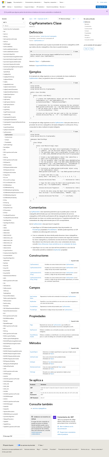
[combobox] (13, 22)
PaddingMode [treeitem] (7, 293)
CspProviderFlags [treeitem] (7, 145)
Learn (30, 19)
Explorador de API (42, 19)
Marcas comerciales (97, 449)
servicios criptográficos (39, 408)
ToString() (32, 372)
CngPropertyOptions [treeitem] (8, 104)
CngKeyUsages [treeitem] (7, 97)
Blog (38, 449)
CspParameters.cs (38, 40)
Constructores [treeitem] (8, 137)
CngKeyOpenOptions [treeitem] (8, 94)
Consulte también (89, 40)
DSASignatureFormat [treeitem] (8, 170)
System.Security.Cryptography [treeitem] (11, 29)
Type (49, 362)
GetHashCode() (34, 357)
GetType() (32, 362)
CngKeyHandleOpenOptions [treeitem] (10, 92)
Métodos (87, 35)
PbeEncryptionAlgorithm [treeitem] (9, 298)
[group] (54, 102)
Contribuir (45, 449)
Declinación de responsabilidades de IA (12, 449)
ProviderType (36, 229)
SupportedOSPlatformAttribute (44, 65)
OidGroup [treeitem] (6, 291)
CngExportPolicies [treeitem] (8, 79)
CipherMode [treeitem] (6, 72)
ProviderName (52, 229)
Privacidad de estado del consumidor (68, 449)
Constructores (88, 28)
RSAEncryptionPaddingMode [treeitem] (10, 338)
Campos (87, 31)
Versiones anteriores (29, 449)
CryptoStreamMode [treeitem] (8, 127)
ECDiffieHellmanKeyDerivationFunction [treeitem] (13, 192)
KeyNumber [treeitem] (6, 260)
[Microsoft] (3, 2)
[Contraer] (23, 18)
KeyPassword (33, 330)
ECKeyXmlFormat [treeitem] (7, 207)
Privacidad (52, 449)
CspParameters (33, 78)
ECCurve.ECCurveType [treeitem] (9, 180)
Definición (87, 22)
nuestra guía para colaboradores (36, 433)
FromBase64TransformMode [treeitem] (10, 217)
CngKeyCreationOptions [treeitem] (9, 87)
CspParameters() (34, 264)
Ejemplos (87, 24)
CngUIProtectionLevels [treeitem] (9, 112)
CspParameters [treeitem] (9, 134)
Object (37, 61)
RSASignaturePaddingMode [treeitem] (10, 363)
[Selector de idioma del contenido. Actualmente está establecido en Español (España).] (8, 445)
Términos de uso (85, 449)
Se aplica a (87, 37)
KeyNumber (57, 250)
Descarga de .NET (101, 7)
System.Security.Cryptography (49, 36)
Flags (31, 325)
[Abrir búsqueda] (98, 2)
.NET (35, 19)
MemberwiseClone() (35, 367)
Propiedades (88, 33)
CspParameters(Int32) (35, 267)
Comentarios (88, 26)
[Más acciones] (78, 18)
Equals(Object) (34, 352)
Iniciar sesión (103, 2)
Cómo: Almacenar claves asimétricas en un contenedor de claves (57, 244)
